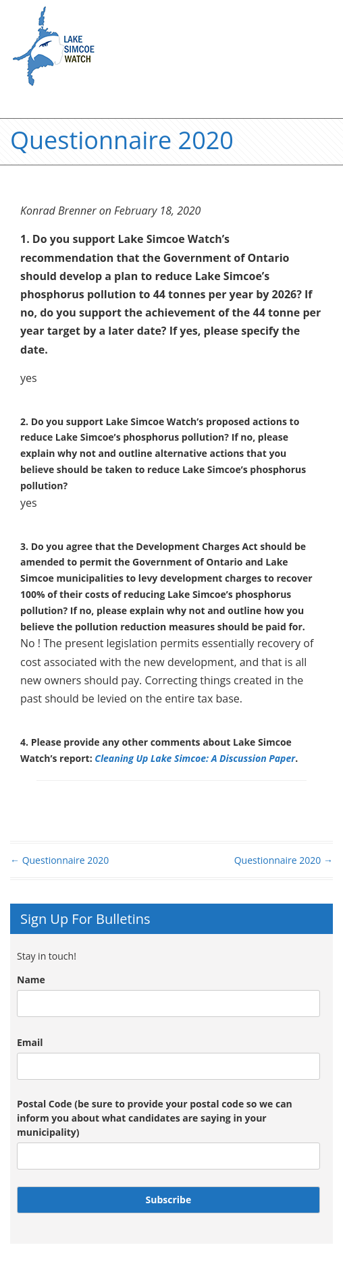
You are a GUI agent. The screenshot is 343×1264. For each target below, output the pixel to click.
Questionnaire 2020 (59, 860)
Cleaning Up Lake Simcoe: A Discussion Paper (195, 758)
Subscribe (169, 1199)
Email (30, 1042)
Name (31, 979)
